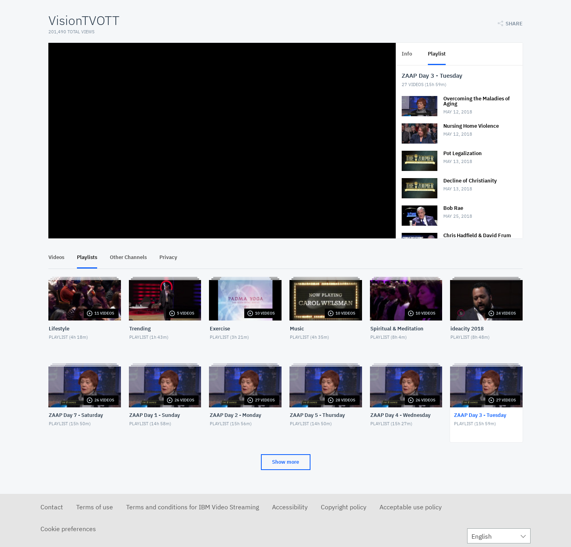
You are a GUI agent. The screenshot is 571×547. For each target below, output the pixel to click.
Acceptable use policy (410, 507)
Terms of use (94, 507)
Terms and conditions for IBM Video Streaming (192, 507)
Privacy (168, 257)
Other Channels (128, 257)
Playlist (437, 53)
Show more (285, 462)
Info (407, 53)
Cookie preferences (68, 529)
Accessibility (290, 507)
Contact (51, 507)
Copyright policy (343, 507)
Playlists (87, 257)
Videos (56, 257)
